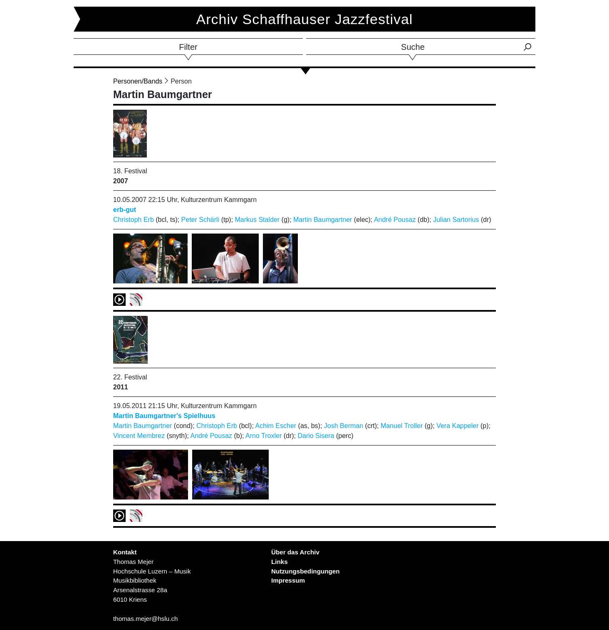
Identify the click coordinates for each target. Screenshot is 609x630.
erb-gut (124, 209)
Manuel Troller (402, 425)
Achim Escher (275, 425)
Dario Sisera (315, 435)
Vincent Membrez (139, 435)
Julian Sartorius (456, 219)
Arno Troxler (263, 435)
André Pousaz (395, 219)
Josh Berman (343, 425)
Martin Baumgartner (322, 219)
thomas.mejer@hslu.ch (145, 618)
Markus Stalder (257, 219)
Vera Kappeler (457, 425)
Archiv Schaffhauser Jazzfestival (304, 19)
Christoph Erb (133, 219)
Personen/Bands (137, 81)
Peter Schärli (200, 219)
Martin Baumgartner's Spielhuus (164, 415)
